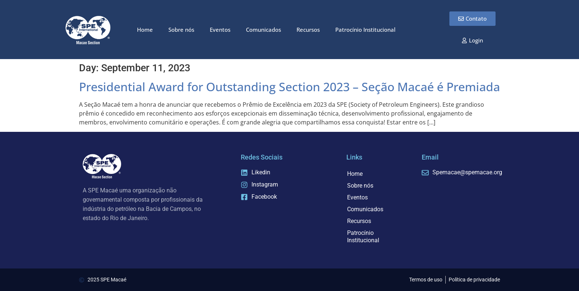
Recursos (308, 29)
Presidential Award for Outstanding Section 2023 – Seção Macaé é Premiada (289, 87)
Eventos (220, 29)
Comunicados (263, 29)
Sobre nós (181, 29)
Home (145, 29)
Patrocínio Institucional (365, 29)
